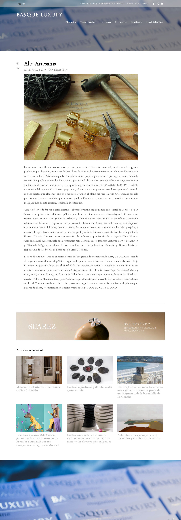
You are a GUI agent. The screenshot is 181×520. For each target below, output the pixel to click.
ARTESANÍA (31, 69)
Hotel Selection (154, 22)
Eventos (130, 3)
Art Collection (104, 3)
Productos (121, 3)
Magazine (71, 22)
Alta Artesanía (40, 63)
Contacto (145, 3)
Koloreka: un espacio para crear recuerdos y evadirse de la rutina (138, 436)
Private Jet (121, 22)
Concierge (136, 22)
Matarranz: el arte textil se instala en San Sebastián (38, 388)
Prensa (137, 3)
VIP (113, 3)
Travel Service (88, 22)
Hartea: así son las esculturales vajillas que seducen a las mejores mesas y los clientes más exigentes (89, 438)
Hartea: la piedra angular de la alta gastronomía (89, 388)
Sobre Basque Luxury (89, 3)
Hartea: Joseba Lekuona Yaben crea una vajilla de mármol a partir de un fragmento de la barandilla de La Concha (140, 392)
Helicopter (105, 22)
